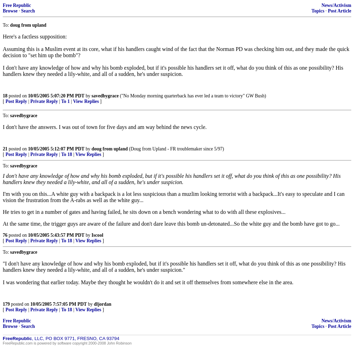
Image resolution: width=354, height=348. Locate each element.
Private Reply (44, 101)
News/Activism (336, 5)
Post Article (339, 11)
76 (5, 235)
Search (28, 11)
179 (6, 304)
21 (5, 148)
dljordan (103, 304)
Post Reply (16, 101)
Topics (317, 11)
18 (5, 95)
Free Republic (17, 5)
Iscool (97, 235)
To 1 (65, 101)
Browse (10, 11)
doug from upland (110, 148)
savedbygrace (105, 95)
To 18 (66, 154)
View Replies (86, 101)
